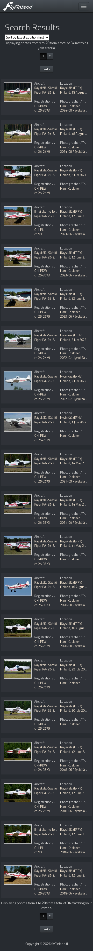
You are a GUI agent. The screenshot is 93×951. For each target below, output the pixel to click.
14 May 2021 (80, 463)
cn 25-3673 (42, 110)
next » (46, 69)
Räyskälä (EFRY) (71, 87)
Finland (65, 92)
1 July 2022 (79, 422)
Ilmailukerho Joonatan (49, 211)
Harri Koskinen (70, 106)
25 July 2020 (80, 669)
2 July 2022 (79, 339)
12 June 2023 (80, 216)
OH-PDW (40, 106)
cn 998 (38, 234)
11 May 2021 (80, 545)
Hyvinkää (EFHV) (71, 335)
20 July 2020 (80, 710)
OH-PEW (40, 147)
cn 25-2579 (42, 151)
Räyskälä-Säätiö (45, 87)
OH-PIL (39, 229)
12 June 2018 (80, 751)
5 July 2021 (79, 174)
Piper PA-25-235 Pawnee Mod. (55, 133)
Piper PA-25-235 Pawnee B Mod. (57, 92)
